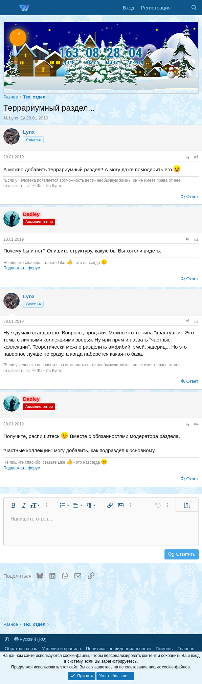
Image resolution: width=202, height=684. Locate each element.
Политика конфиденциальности (118, 648)
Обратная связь (21, 648)
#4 (196, 424)
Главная (186, 648)
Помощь (164, 648)
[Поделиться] (187, 157)
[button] (13, 505)
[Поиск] (194, 7)
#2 (196, 239)
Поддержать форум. (22, 268)
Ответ (192, 196)
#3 (196, 321)
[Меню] (9, 8)
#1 (196, 157)
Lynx (13, 117)
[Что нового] (180, 7)
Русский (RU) (30, 639)
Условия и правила (61, 648)
